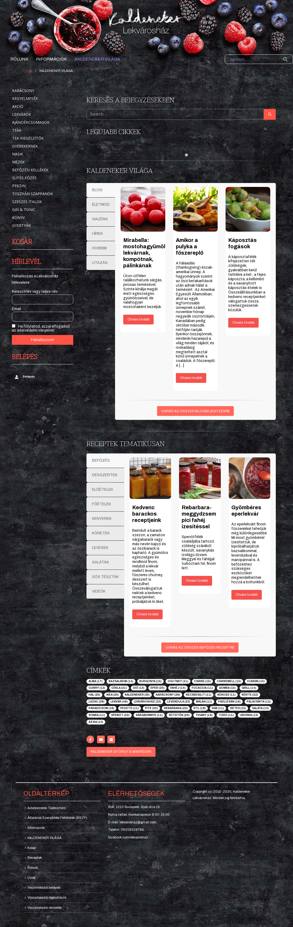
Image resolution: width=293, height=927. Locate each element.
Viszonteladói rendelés (45, 908)
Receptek (35, 858)
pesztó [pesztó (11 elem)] (129, 708)
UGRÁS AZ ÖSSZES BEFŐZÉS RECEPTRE (200, 647)
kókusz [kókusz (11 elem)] (226, 694)
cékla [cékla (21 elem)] (119, 687)
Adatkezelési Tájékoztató (47, 808)
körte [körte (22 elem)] (250, 694)
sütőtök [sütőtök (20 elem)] (179, 715)
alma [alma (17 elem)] (96, 681)
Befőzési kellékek (30, 169)
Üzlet (31, 878)
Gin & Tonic (23, 209)
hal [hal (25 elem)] (94, 694)
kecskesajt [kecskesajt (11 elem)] (198, 694)
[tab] (100, 190)
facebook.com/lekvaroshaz (128, 837)
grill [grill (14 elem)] (249, 687)
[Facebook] (90, 739)
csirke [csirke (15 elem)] (202, 681)
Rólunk (19, 59)
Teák (16, 130)
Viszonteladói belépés (44, 887)
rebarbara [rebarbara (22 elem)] (176, 708)
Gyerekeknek (25, 146)
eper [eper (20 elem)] (157, 687)
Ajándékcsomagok (30, 122)
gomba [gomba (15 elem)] (227, 687)
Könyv (18, 217)
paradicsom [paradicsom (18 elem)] (101, 708)
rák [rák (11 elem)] (218, 708)
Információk (51, 59)
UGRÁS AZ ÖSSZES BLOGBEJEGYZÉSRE (195, 411)
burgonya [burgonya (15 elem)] (150, 681)
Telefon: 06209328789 (126, 830)
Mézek (18, 161)
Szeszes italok (27, 201)
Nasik (17, 154)
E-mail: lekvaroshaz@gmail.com (132, 822)
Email (16, 309)
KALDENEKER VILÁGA (97, 59)
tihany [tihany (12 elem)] (204, 715)
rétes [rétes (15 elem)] (238, 708)
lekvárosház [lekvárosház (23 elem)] (147, 701)
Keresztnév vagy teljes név (35, 291)
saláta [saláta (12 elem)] (260, 708)
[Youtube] (101, 739)
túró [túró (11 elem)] (226, 715)
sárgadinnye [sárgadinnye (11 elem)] (149, 715)
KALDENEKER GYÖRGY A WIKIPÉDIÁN (121, 752)
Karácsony (23, 90)
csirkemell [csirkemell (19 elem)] (229, 681)
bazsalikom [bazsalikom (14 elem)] (121, 681)
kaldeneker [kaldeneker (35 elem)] (137, 694)
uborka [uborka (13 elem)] (249, 715)
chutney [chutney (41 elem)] (178, 681)
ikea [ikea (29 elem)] (112, 694)
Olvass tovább (138, 319)
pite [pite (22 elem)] (151, 708)
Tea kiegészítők (28, 138)
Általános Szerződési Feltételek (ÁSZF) (57, 818)
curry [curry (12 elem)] (97, 687)
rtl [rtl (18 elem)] (200, 708)
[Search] (285, 59)
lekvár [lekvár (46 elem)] (119, 701)
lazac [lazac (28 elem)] (96, 701)
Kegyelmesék (25, 98)
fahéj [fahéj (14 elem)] (178, 687)
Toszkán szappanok (32, 193)
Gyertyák (21, 225)
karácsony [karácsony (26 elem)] (168, 694)
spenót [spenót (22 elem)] (120, 715)
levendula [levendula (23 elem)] (178, 701)
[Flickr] (111, 739)
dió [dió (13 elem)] (138, 687)
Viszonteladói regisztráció (47, 898)
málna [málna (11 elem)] (204, 701)
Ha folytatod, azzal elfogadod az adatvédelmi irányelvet (41, 328)
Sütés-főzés (24, 177)
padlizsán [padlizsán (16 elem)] (229, 701)
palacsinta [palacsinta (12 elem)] (259, 701)
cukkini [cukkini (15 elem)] (256, 681)
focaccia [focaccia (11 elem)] (202, 687)
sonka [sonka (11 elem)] (97, 715)
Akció (17, 106)
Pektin (18, 185)
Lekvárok (21, 114)
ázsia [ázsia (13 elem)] (96, 722)
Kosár (32, 848)
